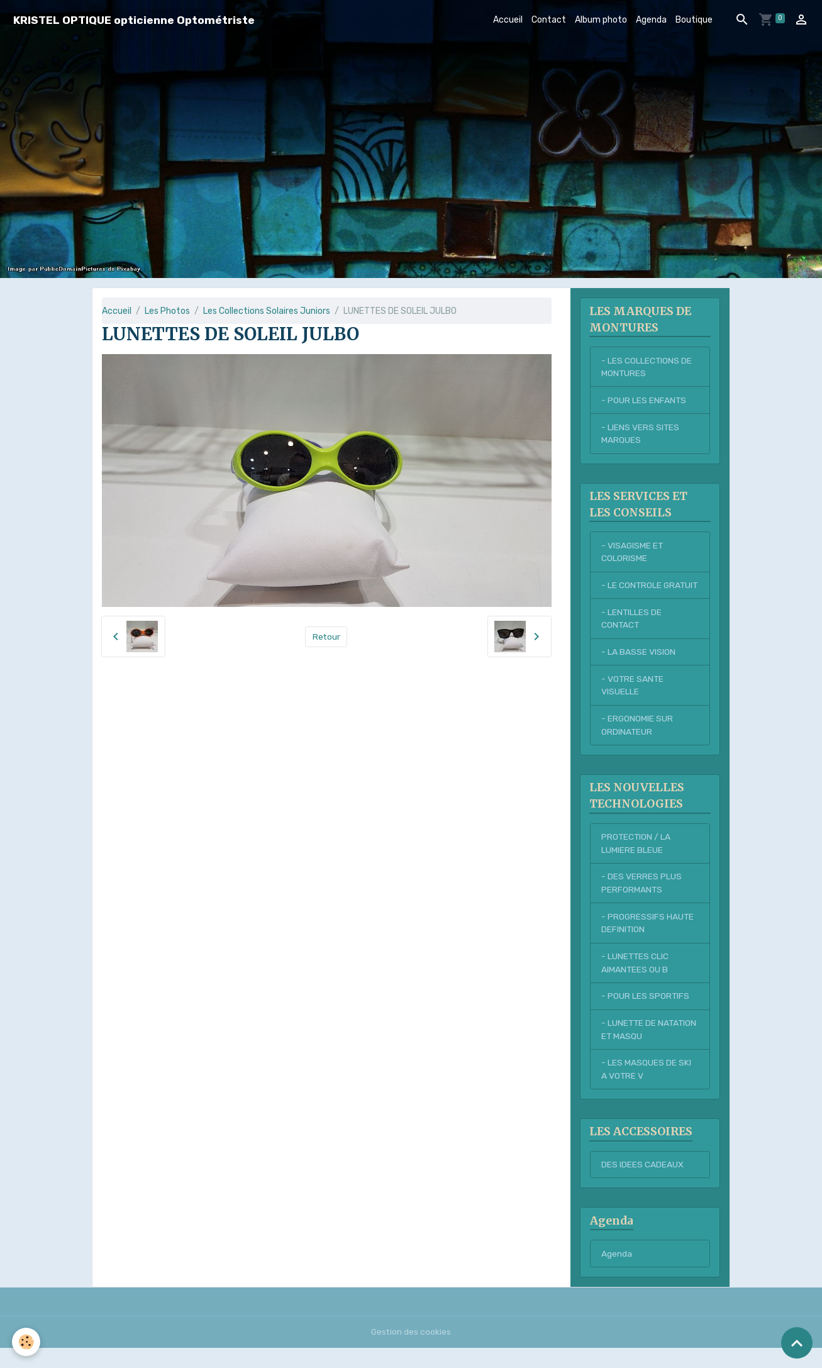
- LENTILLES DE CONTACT (631, 634)
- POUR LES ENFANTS (644, 401)
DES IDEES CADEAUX (642, 1184)
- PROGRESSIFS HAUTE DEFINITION (648, 941)
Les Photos (167, 311)
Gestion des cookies (411, 1352)
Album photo (601, 19)
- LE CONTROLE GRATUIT (631, 594)
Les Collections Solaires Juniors (266, 311)
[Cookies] (27, 1342)
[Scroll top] (797, 1343)
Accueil (508, 19)
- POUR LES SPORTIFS (645, 1014)
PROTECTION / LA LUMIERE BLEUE (636, 860)
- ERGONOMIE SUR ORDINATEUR (637, 742)
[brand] (134, 20)
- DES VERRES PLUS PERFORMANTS (641, 901)
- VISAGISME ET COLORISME (632, 553)
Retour (326, 636)
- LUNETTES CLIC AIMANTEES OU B (635, 981)
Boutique (694, 19)
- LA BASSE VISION (638, 667)
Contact (548, 19)
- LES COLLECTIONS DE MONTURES (646, 367)
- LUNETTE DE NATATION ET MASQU (642, 1048)
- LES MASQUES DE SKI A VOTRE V (646, 1089)
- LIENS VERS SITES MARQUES (640, 435)
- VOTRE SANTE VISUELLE (633, 701)
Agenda (651, 19)
